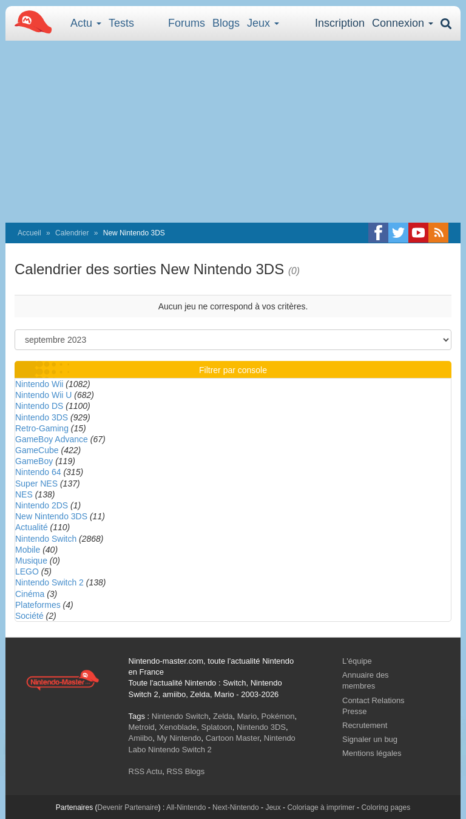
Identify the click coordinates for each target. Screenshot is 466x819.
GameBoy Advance (51, 439)
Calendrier (72, 233)
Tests (121, 23)
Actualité (31, 527)
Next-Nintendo (235, 807)
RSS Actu (146, 771)
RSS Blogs (185, 771)
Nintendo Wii (39, 384)
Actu (85, 23)
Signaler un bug (369, 739)
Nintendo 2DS (41, 505)
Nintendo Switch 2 (49, 582)
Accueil (29, 233)
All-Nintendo (186, 807)
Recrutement (364, 725)
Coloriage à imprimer (320, 807)
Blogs (226, 23)
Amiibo (141, 738)
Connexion (402, 23)
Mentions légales (372, 753)
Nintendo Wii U (43, 395)
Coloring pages (385, 807)
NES (24, 494)
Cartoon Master (233, 738)
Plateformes (38, 605)
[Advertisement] (233, 132)
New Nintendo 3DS (51, 516)
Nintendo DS (39, 406)
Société (29, 616)
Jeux (263, 23)
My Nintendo (179, 738)
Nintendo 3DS (41, 417)
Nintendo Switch (45, 539)
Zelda (223, 716)
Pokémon (278, 716)
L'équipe (357, 661)
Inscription (340, 23)
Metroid (142, 727)
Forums (186, 23)
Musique (31, 560)
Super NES (36, 483)
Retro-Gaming (42, 428)
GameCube (37, 450)
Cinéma (29, 594)
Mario (247, 716)
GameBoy (34, 461)
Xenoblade (178, 727)
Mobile (27, 549)
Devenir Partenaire (128, 807)
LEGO (27, 571)
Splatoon (216, 727)
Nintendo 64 (38, 472)
